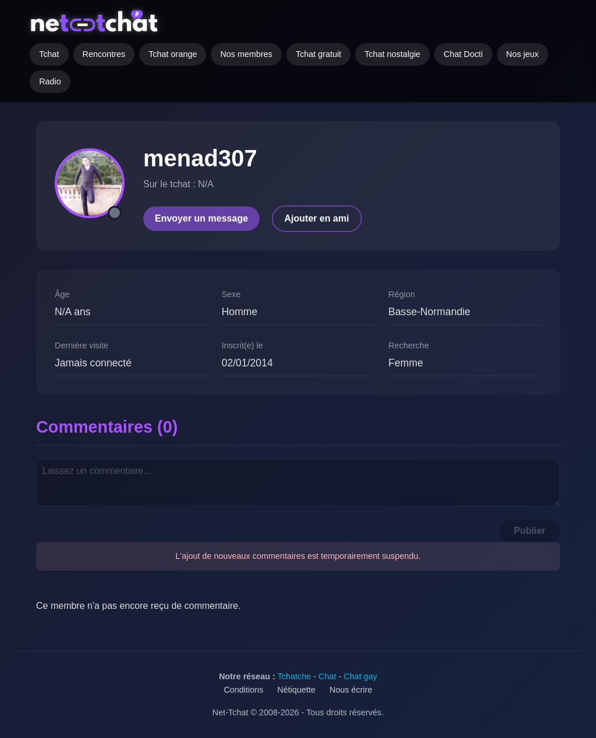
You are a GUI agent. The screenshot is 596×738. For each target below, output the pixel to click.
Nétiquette (296, 689)
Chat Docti (463, 54)
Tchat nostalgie (392, 54)
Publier (529, 531)
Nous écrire (350, 689)
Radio (50, 81)
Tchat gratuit (318, 54)
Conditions (243, 689)
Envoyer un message (201, 218)
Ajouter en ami (317, 218)
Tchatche (294, 676)
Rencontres (104, 54)
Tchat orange (172, 54)
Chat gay (360, 676)
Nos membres (246, 54)
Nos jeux (522, 54)
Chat (327, 676)
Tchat (49, 54)
